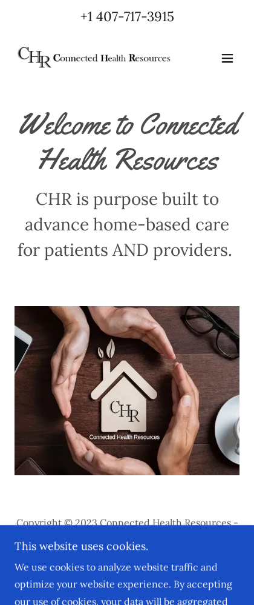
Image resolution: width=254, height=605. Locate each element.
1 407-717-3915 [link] (131, 16)
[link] (93, 58)
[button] (227, 58)
